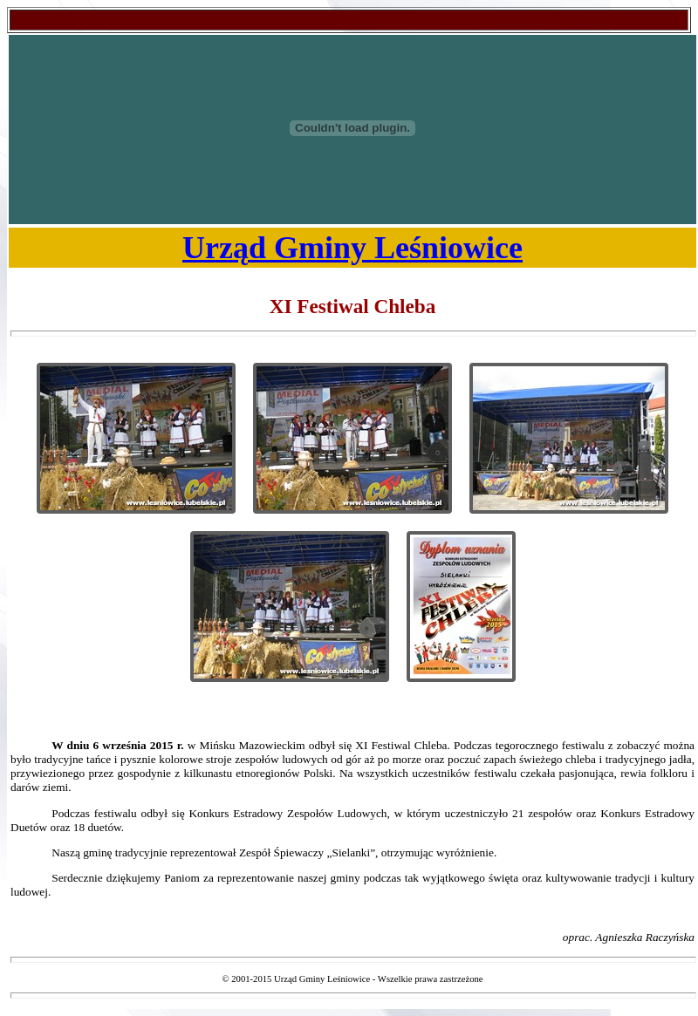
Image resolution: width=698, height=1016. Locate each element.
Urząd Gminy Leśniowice (352, 247)
